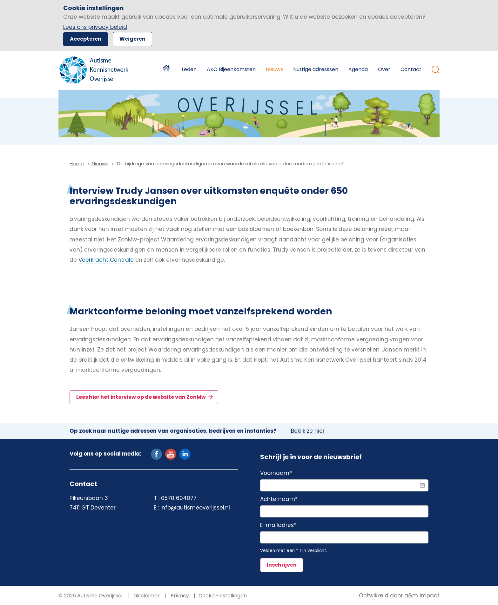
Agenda (358, 69)
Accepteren (85, 39)
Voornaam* (276, 473)
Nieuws (274, 69)
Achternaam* (279, 499)
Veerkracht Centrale (106, 260)
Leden (189, 69)
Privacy (179, 595)
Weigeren (132, 39)
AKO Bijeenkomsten (231, 69)
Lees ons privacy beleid (95, 27)
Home (167, 69)
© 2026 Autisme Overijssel (90, 595)
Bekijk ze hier (308, 431)
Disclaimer (146, 595)
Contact (410, 69)
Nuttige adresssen (315, 69)
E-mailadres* (278, 525)
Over (384, 69)
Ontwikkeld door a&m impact (399, 596)
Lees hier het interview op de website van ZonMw (141, 397)
